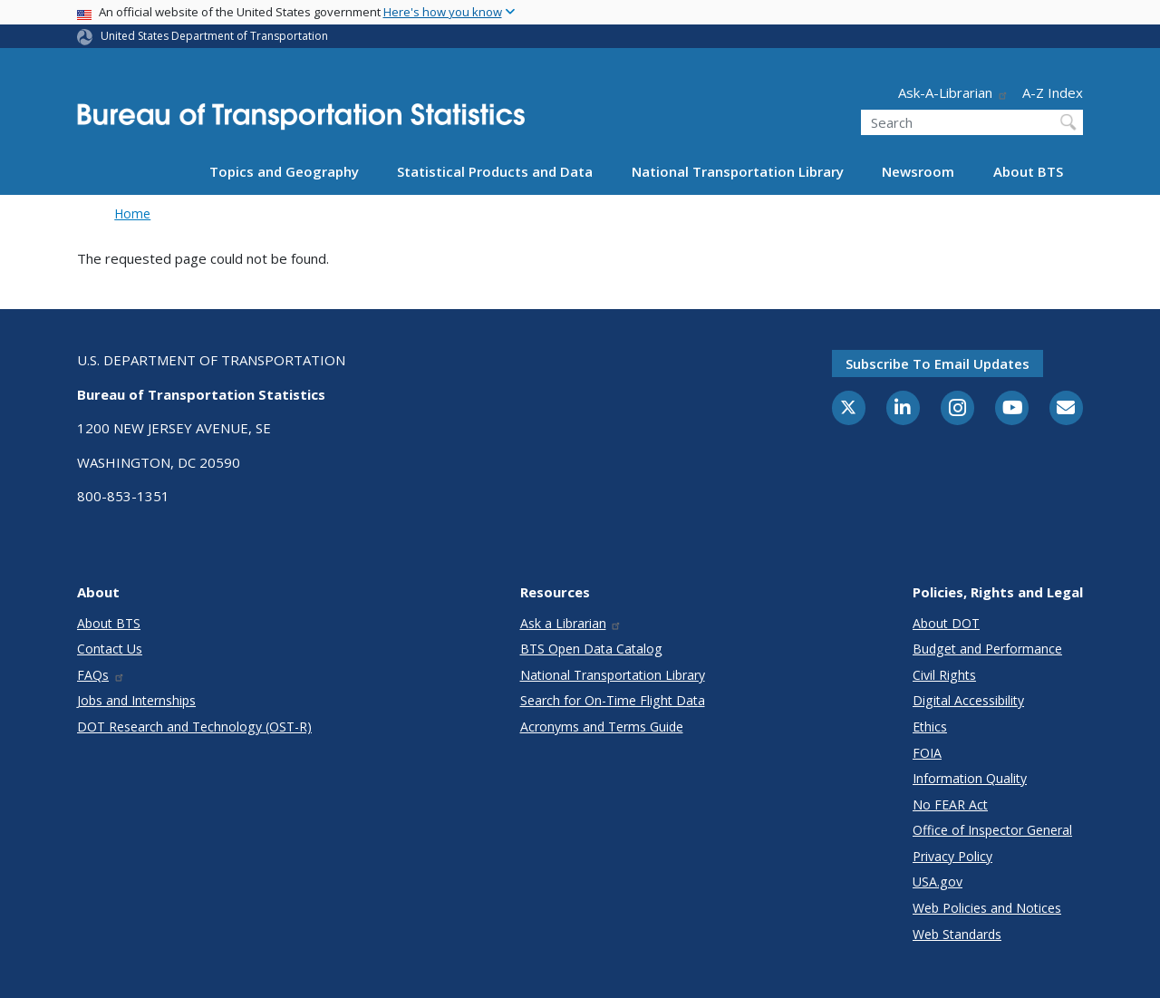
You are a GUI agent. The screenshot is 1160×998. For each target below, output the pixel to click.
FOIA (927, 752)
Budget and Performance (987, 648)
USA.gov (937, 881)
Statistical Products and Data (495, 171)
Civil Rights (944, 674)
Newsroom (918, 171)
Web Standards (957, 934)
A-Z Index (1052, 92)
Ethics (930, 726)
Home (132, 213)
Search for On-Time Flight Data (612, 700)
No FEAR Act (950, 804)
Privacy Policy (952, 856)
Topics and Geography (284, 171)
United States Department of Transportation (214, 36)
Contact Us (109, 648)
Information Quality (970, 778)
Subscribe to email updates (938, 363)
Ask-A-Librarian (953, 92)
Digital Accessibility (968, 700)
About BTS (1028, 171)
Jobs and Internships (136, 700)
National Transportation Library (738, 171)
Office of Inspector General (992, 829)
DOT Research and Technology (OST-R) (194, 726)
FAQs (101, 674)
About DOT (946, 623)
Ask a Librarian (571, 623)
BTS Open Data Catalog (591, 648)
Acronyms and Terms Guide (601, 726)
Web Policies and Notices (987, 907)
